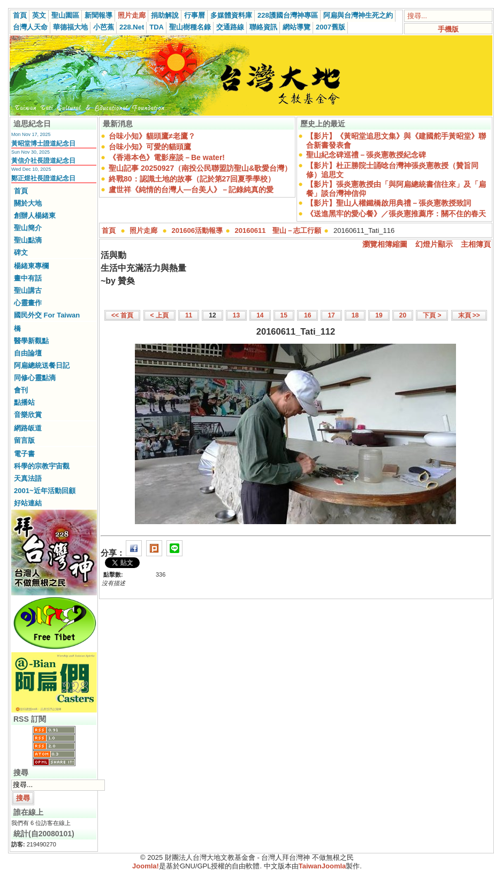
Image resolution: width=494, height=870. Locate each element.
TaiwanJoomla (322, 866)
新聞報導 (98, 15)
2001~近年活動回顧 (44, 491)
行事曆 (194, 15)
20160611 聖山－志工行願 (278, 230)
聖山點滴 (28, 240)
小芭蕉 (103, 27)
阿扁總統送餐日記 (42, 365)
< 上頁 (159, 315)
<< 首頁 (122, 315)
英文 (39, 15)
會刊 (21, 390)
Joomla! (145, 866)
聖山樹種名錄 (190, 27)
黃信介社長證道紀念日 (43, 160)
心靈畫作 (28, 303)
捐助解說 (165, 15)
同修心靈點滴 (35, 378)
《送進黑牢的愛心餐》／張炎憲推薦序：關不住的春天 (396, 213)
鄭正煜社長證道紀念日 (43, 178)
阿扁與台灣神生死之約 (358, 15)
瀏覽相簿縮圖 (384, 244)
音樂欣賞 (28, 415)
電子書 (24, 454)
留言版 (24, 440)
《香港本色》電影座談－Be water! (167, 157)
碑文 (21, 252)
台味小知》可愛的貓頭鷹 (150, 146)
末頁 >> (469, 315)
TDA (156, 27)
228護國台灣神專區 (287, 15)
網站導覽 (296, 27)
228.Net (131, 27)
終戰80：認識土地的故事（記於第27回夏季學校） (192, 179)
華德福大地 (70, 27)
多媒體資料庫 (231, 15)
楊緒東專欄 (31, 266)
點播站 (24, 402)
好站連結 (28, 503)
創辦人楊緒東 (35, 215)
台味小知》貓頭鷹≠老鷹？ (152, 136)
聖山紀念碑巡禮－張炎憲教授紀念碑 (366, 154)
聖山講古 (28, 290)
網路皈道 (28, 428)
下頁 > (432, 315)
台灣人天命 (30, 27)
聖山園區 (65, 15)
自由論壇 (28, 353)
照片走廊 (132, 15)
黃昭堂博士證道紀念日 (43, 143)
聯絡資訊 (263, 27)
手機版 (448, 29)
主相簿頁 (476, 244)
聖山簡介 (28, 228)
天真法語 (28, 478)
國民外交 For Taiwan (47, 315)
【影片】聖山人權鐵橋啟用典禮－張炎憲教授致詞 (388, 203)
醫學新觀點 (31, 341)
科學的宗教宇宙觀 (42, 466)
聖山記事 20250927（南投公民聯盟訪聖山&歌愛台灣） (200, 168)
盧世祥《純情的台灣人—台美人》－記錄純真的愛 (191, 189)
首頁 (20, 15)
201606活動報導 (197, 230)
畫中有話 (28, 278)
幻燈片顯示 (434, 244)
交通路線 (230, 27)
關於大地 (28, 203)
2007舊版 (330, 27)
